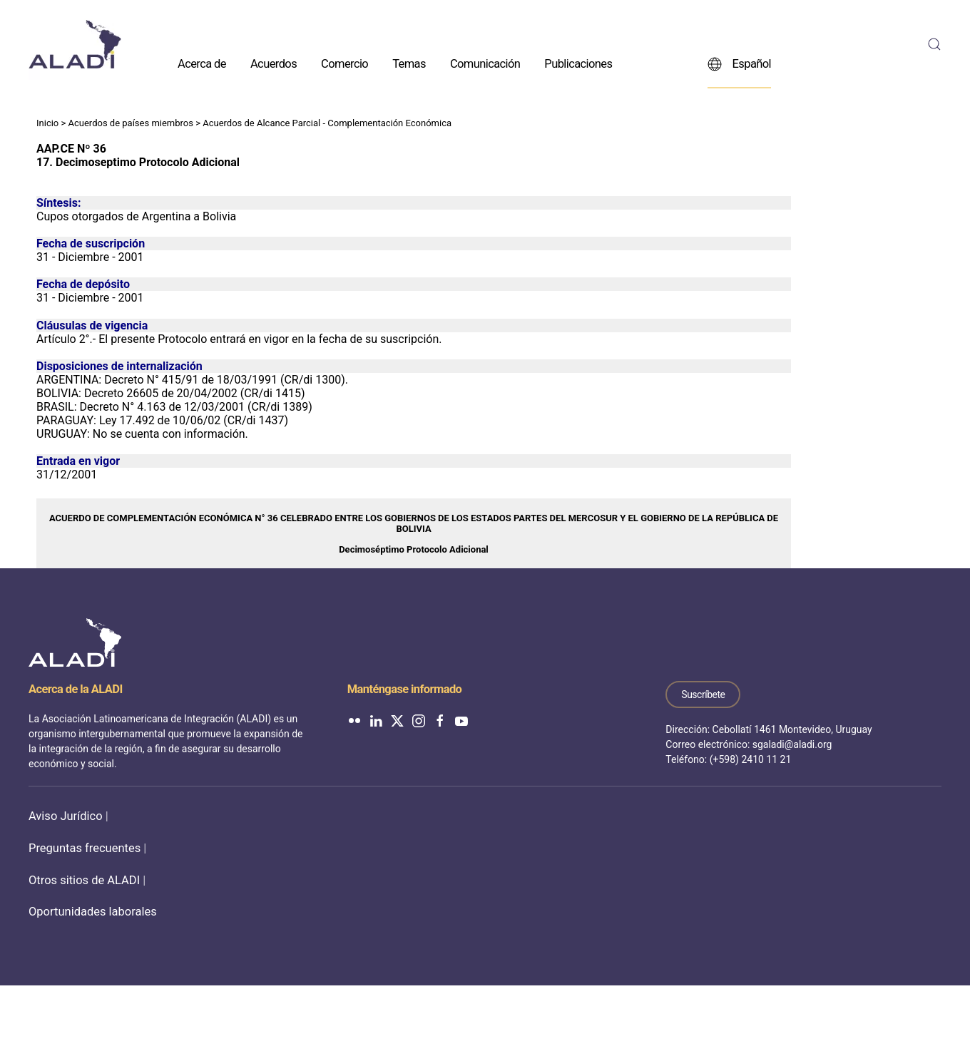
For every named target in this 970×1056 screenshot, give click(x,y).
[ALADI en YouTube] (461, 720)
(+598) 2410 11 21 (751, 759)
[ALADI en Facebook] (440, 720)
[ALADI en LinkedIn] (376, 720)
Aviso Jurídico (66, 816)
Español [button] (739, 63)
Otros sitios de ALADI (84, 880)
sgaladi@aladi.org (792, 744)
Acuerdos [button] (273, 63)
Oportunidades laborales (93, 911)
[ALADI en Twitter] (397, 720)
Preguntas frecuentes (85, 848)
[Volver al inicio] (75, 44)
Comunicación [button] (485, 63)
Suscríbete (703, 694)
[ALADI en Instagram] (419, 720)
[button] (934, 44)
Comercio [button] (344, 63)
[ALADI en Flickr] (354, 720)
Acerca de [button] (202, 63)
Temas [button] (409, 63)
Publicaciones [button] (578, 63)
